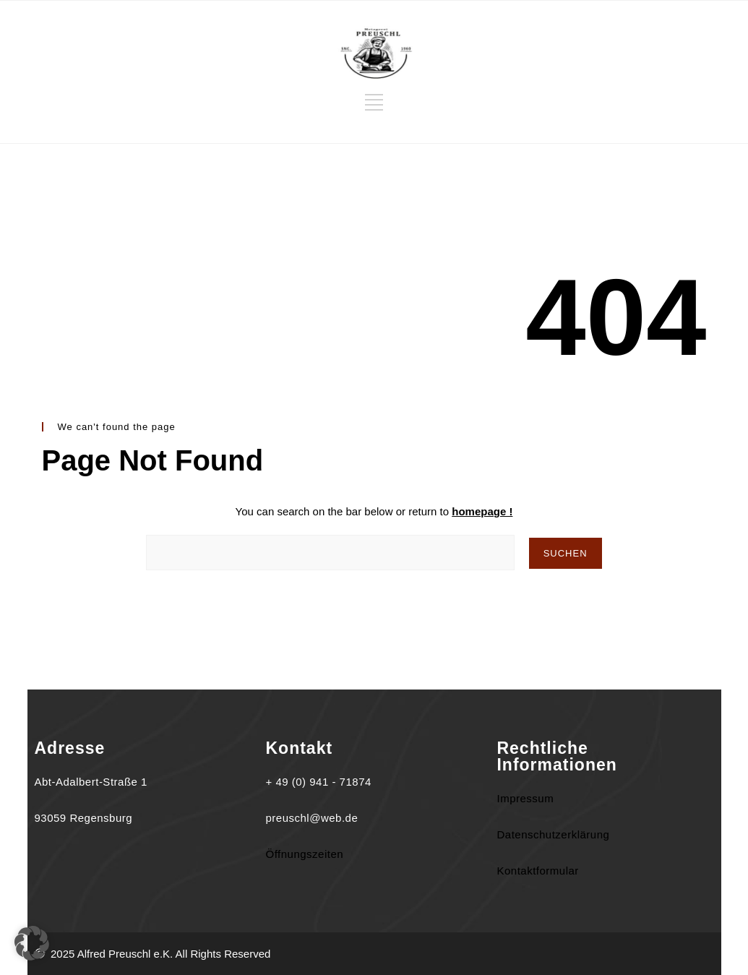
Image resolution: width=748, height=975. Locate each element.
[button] (32, 943)
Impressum (525, 798)
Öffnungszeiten (304, 854)
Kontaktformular (537, 870)
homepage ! (482, 511)
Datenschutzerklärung (552, 834)
